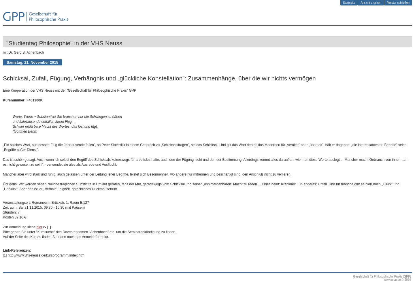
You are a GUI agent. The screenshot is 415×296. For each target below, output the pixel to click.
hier (39, 227)
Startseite (349, 2)
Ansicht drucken (371, 2)
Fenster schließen (398, 2)
